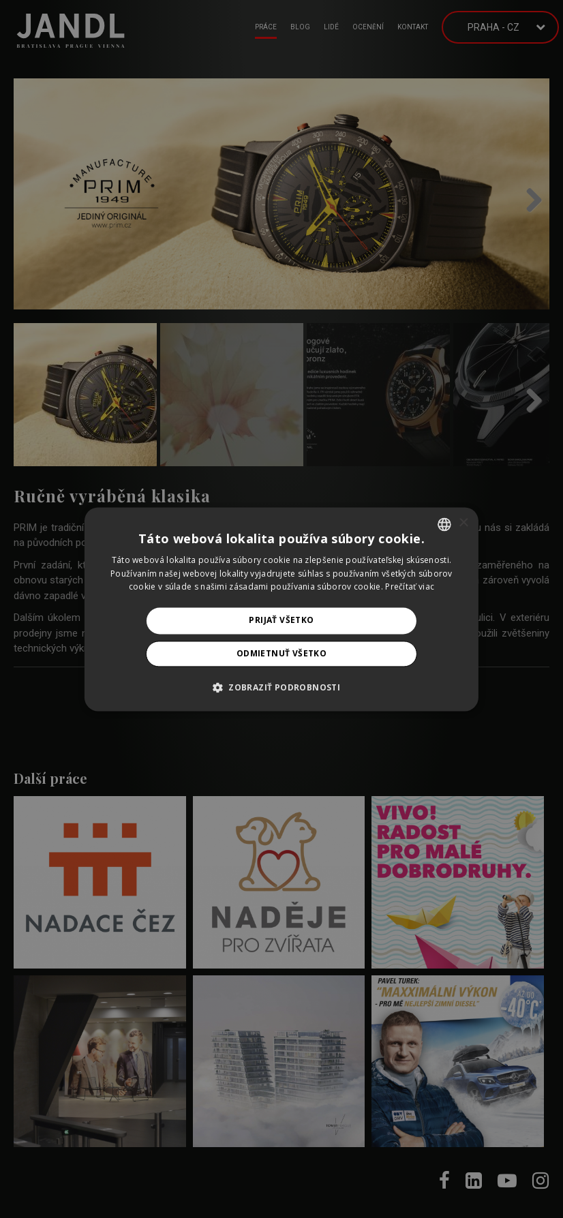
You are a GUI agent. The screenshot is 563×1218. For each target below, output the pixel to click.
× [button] (463, 523)
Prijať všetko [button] (281, 620)
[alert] (281, 609)
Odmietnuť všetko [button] (281, 653)
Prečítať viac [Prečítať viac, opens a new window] (409, 587)
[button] (281, 687)
